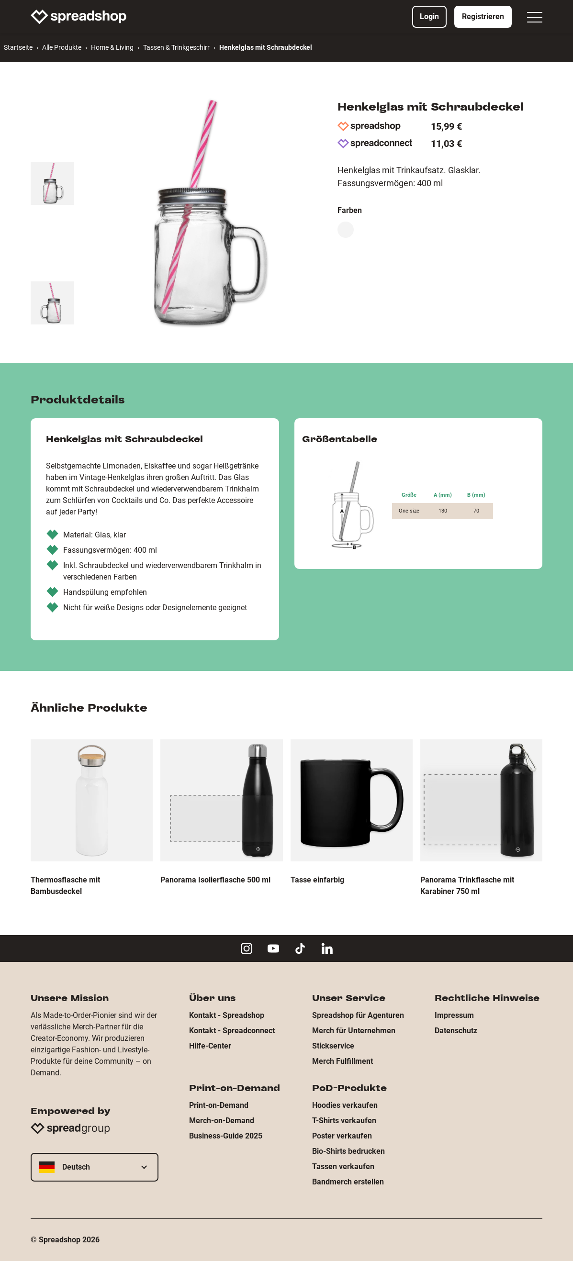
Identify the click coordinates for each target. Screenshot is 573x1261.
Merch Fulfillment (342, 1061)
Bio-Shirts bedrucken (348, 1151)
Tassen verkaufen (343, 1166)
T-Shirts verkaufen (344, 1120)
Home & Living (112, 47)
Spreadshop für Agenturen (358, 1015)
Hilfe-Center (210, 1045)
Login (429, 16)
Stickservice (333, 1045)
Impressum (454, 1015)
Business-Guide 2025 (225, 1135)
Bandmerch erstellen (348, 1181)
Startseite (18, 47)
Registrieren (483, 16)
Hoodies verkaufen (345, 1105)
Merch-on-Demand (221, 1120)
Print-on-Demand (218, 1105)
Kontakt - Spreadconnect (232, 1030)
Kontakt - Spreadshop (226, 1015)
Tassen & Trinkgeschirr (176, 47)
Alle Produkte (61, 47)
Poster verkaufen (342, 1135)
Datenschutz (456, 1030)
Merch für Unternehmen (353, 1030)
